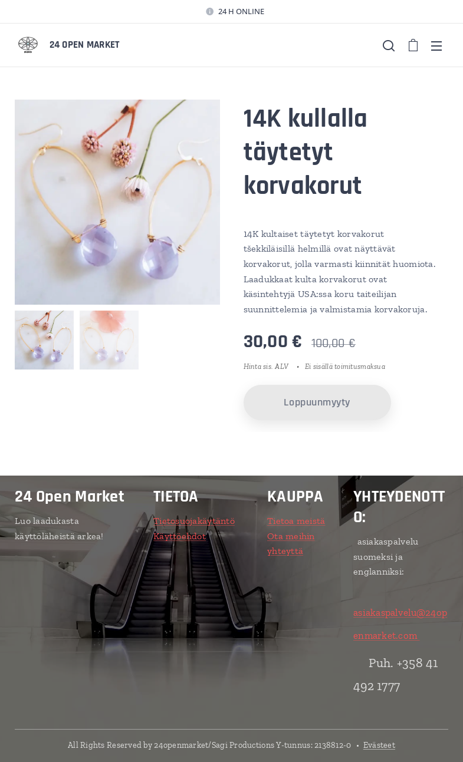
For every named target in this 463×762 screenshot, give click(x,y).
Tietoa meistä (296, 520)
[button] (389, 45)
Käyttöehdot (179, 535)
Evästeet (379, 745)
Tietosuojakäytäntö (194, 520)
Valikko (436, 46)
